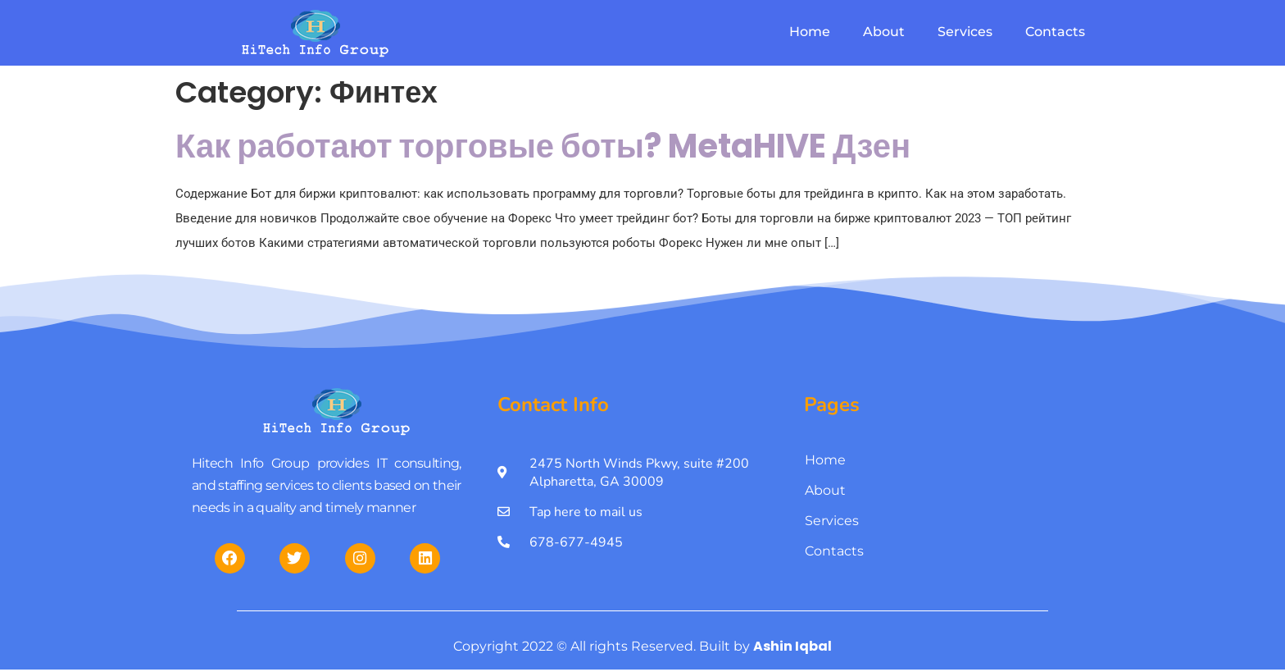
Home (809, 31)
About (884, 31)
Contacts (1055, 31)
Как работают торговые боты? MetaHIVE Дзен (542, 146)
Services (965, 31)
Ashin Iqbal (792, 658)
